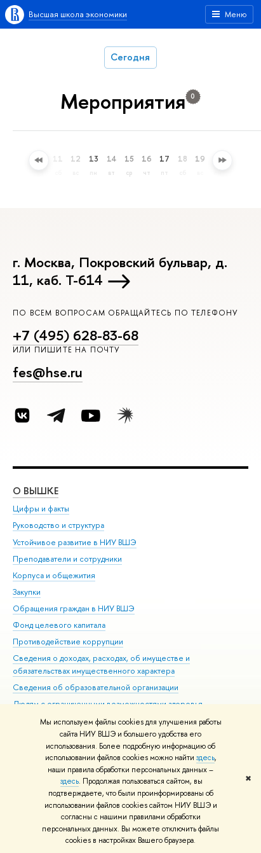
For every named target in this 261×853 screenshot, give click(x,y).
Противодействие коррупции (68, 641)
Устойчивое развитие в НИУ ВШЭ (75, 541)
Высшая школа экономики (78, 14)
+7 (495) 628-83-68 (75, 335)
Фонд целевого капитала (59, 625)
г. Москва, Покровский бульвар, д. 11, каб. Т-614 (120, 271)
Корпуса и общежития (54, 574)
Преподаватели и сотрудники (67, 558)
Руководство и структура (58, 525)
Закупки (27, 591)
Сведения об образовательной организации (95, 687)
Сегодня (130, 57)
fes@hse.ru (48, 372)
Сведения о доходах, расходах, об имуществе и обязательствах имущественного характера (101, 664)
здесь (205, 757)
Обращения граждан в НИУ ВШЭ (74, 608)
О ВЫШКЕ (35, 490)
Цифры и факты (41, 508)
